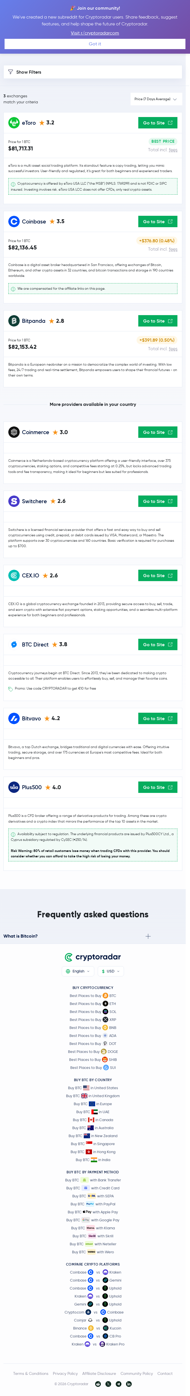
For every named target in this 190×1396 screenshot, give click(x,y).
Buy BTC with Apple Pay (93, 1212)
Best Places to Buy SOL (93, 1011)
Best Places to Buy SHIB (93, 1059)
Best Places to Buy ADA (92, 1035)
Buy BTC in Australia (92, 1127)
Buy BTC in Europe (93, 1103)
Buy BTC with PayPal (93, 1204)
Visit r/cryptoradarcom (95, 33)
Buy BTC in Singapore (93, 1143)
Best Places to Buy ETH (93, 1003)
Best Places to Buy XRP (93, 1019)
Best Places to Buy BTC (93, 995)
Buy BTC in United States (93, 1087)
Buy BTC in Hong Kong (93, 1151)
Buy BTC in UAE (92, 1111)
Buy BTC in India (93, 1159)
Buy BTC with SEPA (93, 1196)
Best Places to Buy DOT (92, 1043)
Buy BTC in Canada (93, 1119)
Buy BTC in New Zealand (93, 1135)
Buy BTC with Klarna (93, 1228)
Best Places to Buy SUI (93, 1067)
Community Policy (137, 1373)
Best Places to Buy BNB (92, 1027)
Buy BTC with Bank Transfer (93, 1180)
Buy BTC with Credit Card (92, 1188)
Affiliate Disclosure (99, 1373)
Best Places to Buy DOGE (93, 1051)
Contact (165, 1373)
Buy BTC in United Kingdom (93, 1095)
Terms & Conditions (30, 1373)
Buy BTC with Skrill (93, 1236)
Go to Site (158, 123)
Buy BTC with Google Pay (92, 1220)
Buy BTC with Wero (93, 1252)
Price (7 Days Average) (152, 99)
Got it (95, 44)
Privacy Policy (65, 1373)
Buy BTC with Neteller (93, 1244)
